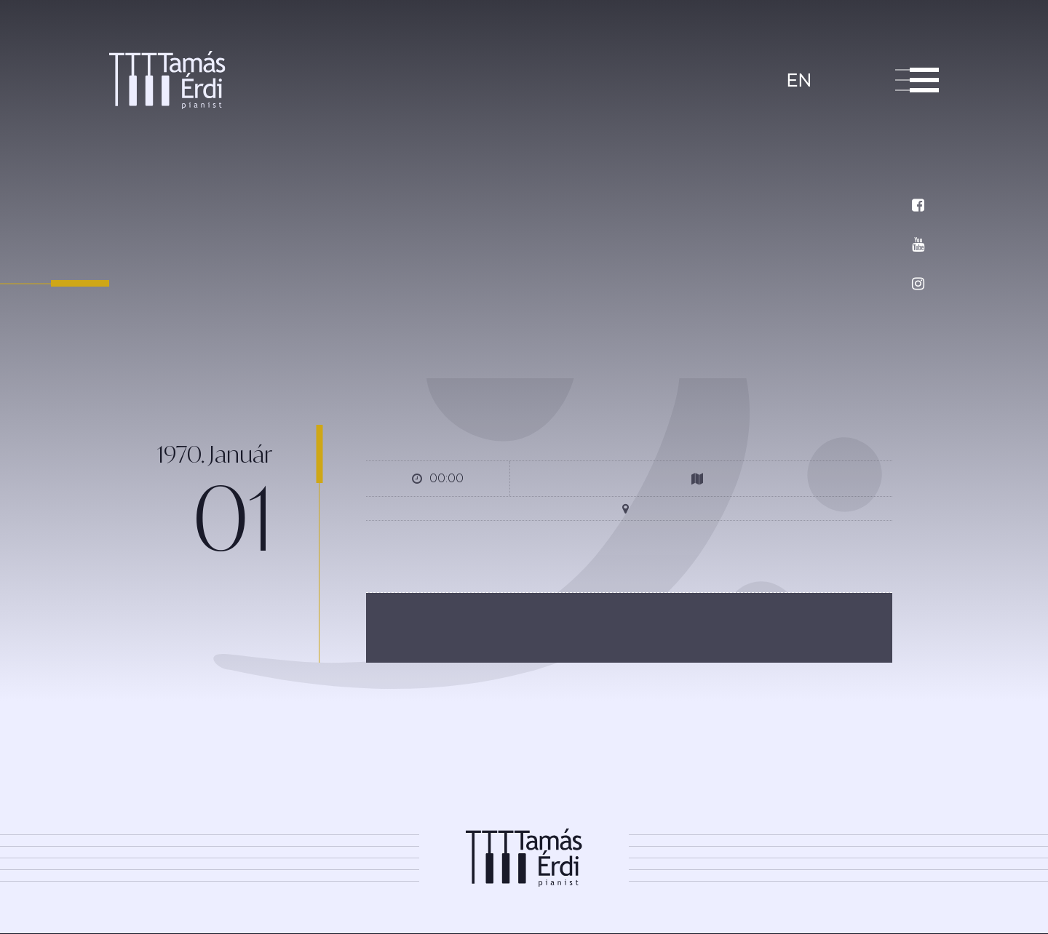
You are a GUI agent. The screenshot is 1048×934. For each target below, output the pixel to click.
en (798, 80)
